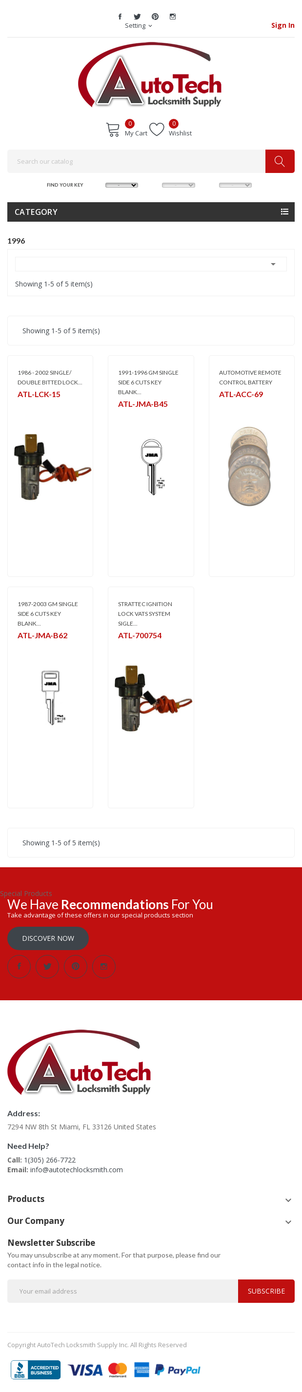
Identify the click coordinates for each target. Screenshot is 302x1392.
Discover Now (48, 938)
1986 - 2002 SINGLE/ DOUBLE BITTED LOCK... (50, 377)
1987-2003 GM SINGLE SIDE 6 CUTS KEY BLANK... (48, 613)
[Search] (151, 161)
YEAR (210, 184)
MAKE (97, 184)
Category (36, 212)
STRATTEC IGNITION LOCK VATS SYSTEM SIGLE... (145, 613)
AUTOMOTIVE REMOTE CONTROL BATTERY (250, 377)
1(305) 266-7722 (50, 1159)
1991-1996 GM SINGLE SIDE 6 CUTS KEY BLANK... (148, 382)
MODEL (154, 184)
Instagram (173, 16)
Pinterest (155, 16)
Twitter (137, 16)
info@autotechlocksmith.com (76, 1169)
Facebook (120, 16)
